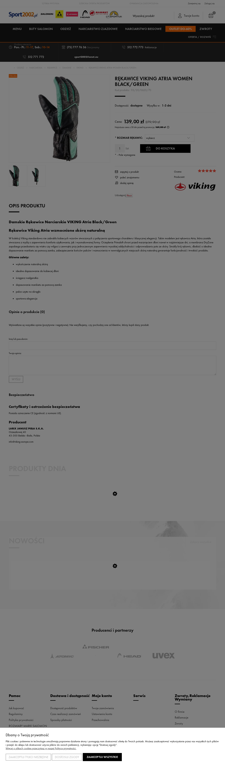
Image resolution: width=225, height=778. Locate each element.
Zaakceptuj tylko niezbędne (28, 757)
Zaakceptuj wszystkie (102, 757)
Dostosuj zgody (67, 757)
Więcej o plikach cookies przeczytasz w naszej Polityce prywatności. (41, 748)
